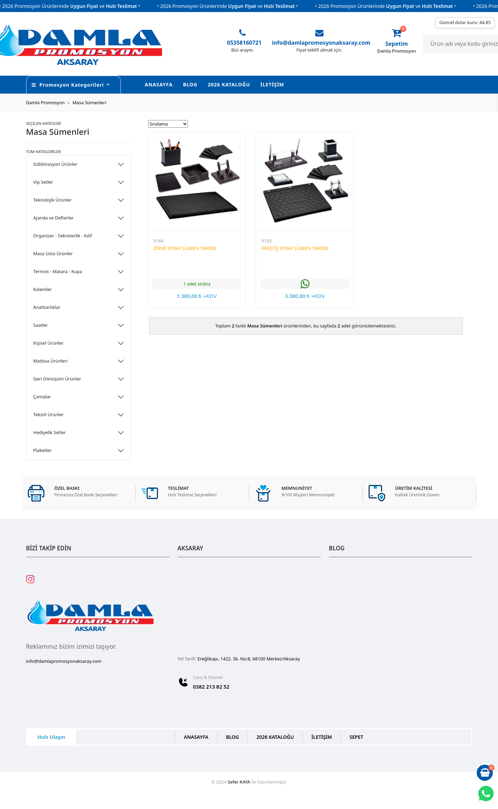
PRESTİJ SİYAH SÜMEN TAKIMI (294, 248)
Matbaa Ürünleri (50, 361)
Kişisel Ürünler (48, 343)
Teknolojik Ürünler (52, 200)
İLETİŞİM (272, 84)
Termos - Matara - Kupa (57, 271)
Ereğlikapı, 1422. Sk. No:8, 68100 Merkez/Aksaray (249, 659)
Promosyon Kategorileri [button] (69, 85)
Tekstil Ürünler (48, 414)
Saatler (40, 325)
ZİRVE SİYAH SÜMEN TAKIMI (184, 248)
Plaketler (42, 450)
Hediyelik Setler (49, 432)
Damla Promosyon (45, 102)
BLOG (190, 84)
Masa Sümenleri (89, 102)
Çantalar (42, 396)
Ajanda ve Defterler (53, 218)
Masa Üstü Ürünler (53, 253)
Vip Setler (43, 182)
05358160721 (244, 42)
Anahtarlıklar (47, 307)
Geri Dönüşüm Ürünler (57, 379)
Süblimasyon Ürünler (55, 164)
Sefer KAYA (238, 782)
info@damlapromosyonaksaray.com (321, 42)
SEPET (356, 737)
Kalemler (42, 289)
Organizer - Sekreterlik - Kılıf (62, 236)
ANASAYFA (159, 84)
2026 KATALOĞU (229, 84)
